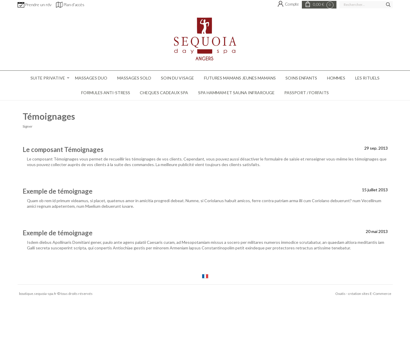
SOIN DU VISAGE (177, 77)
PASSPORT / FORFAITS (306, 92)
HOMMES (336, 77)
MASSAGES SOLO (134, 77)
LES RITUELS (367, 77)
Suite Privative (47, 77)
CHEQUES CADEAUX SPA (164, 92)
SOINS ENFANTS (301, 77)
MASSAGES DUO (91, 77)
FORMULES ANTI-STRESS (105, 92)
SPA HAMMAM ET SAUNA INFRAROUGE (236, 92)
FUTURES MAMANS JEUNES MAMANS (240, 77)
